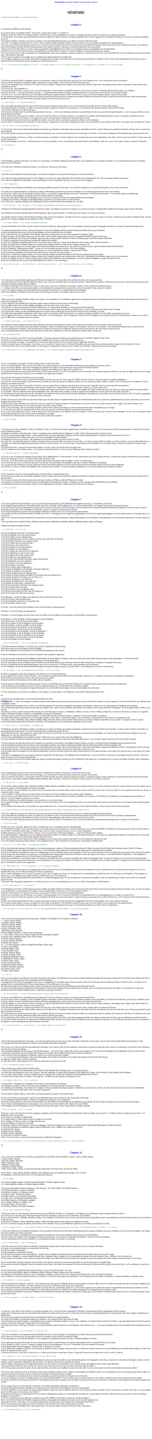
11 (33, 17)
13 (36, 17)
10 (31, 17)
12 (35, 17)
